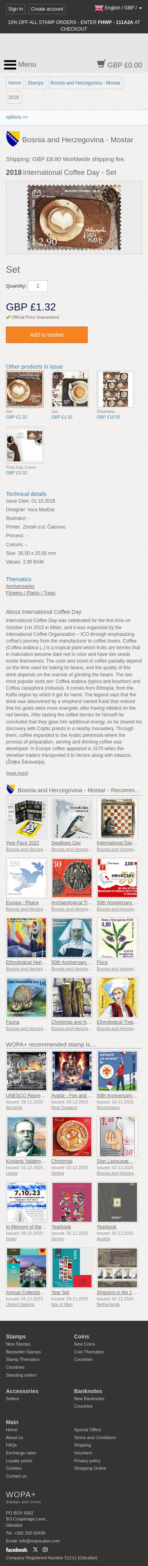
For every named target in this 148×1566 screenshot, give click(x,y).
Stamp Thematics (22, 1359)
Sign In (15, 9)
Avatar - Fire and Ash (73, 1095)
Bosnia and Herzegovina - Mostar (86, 83)
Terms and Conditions (95, 1437)
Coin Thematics (89, 1351)
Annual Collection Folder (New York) (44, 1292)
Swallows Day (66, 843)
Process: (15, 535)
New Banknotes (89, 1398)
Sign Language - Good (120, 1161)
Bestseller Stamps (23, 1351)
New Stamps (18, 1344)
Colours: (15, 544)
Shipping (82, 1445)
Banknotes (88, 1391)
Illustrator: (16, 518)
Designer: (16, 509)
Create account (47, 9)
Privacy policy (87, 1460)
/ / (118, 8)
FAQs (11, 1445)
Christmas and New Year (77, 1022)
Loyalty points (19, 1460)
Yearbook (61, 1227)
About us (14, 1437)
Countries (15, 1367)
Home (14, 83)
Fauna (12, 1022)
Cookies (14, 1468)
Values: (13, 562)
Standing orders (21, 1375)
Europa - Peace (22, 902)
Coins (82, 1336)
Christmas (62, 1161)
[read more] (17, 773)
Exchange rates (21, 1452)
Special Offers (87, 1429)
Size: (11, 553)
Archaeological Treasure (76, 902)
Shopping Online (90, 1468)
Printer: (13, 527)
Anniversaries (20, 586)
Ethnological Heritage (28, 962)
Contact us (16, 1476)
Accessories (22, 1391)
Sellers (12, 1398)
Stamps (36, 83)
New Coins (84, 1344)
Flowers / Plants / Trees (30, 593)
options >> (17, 117)
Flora (102, 962)
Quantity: (16, 286)
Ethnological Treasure (119, 1022)
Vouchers (83, 1452)
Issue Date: (18, 501)
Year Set (60, 1292)
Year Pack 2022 (22, 843)
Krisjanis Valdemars (26, 1161)
